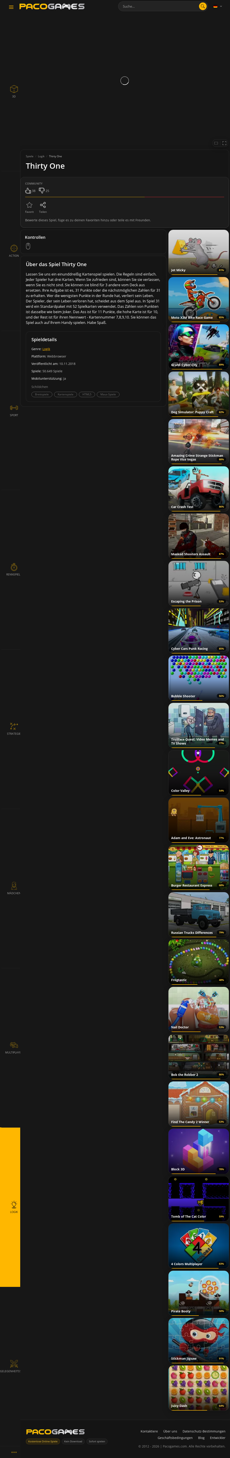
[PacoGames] (55, 1433)
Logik (46, 349)
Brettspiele (42, 394)
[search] (203, 6)
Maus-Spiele (108, 394)
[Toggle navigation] (11, 7)
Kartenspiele (65, 394)
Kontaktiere (149, 1431)
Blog (201, 1438)
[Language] (218, 6)
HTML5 (86, 394)
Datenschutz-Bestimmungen (204, 1431)
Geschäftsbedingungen (175, 1438)
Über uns (170, 1431)
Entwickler (218, 1438)
